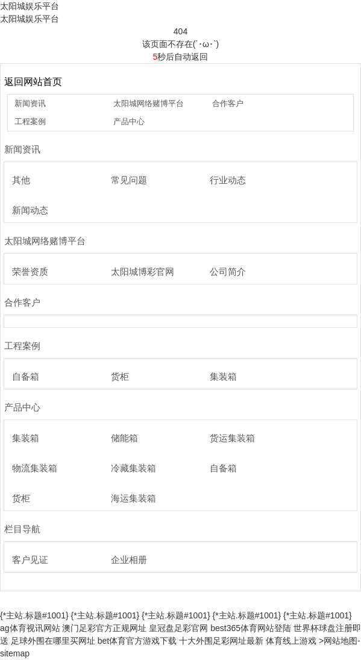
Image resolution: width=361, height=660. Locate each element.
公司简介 (228, 271)
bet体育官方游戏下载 (137, 641)
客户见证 (30, 560)
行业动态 (228, 180)
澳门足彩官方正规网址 (104, 628)
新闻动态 (30, 210)
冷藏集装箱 (133, 468)
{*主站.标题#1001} (34, 615)
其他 (21, 180)
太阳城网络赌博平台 (148, 103)
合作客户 (227, 103)
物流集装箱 (34, 468)
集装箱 (223, 376)
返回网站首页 (33, 82)
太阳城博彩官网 (142, 271)
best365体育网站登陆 (250, 628)
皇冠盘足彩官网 (178, 628)
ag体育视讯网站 (30, 628)
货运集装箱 (232, 438)
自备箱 (25, 376)
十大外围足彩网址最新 (221, 641)
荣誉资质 (30, 271)
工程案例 (30, 121)
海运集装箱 (133, 498)
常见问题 (129, 180)
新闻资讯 (30, 103)
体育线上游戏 (291, 641)
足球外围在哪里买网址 (53, 641)
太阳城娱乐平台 (29, 6)
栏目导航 (22, 529)
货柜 (120, 376)
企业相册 (129, 560)
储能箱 (124, 438)
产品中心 (129, 121)
